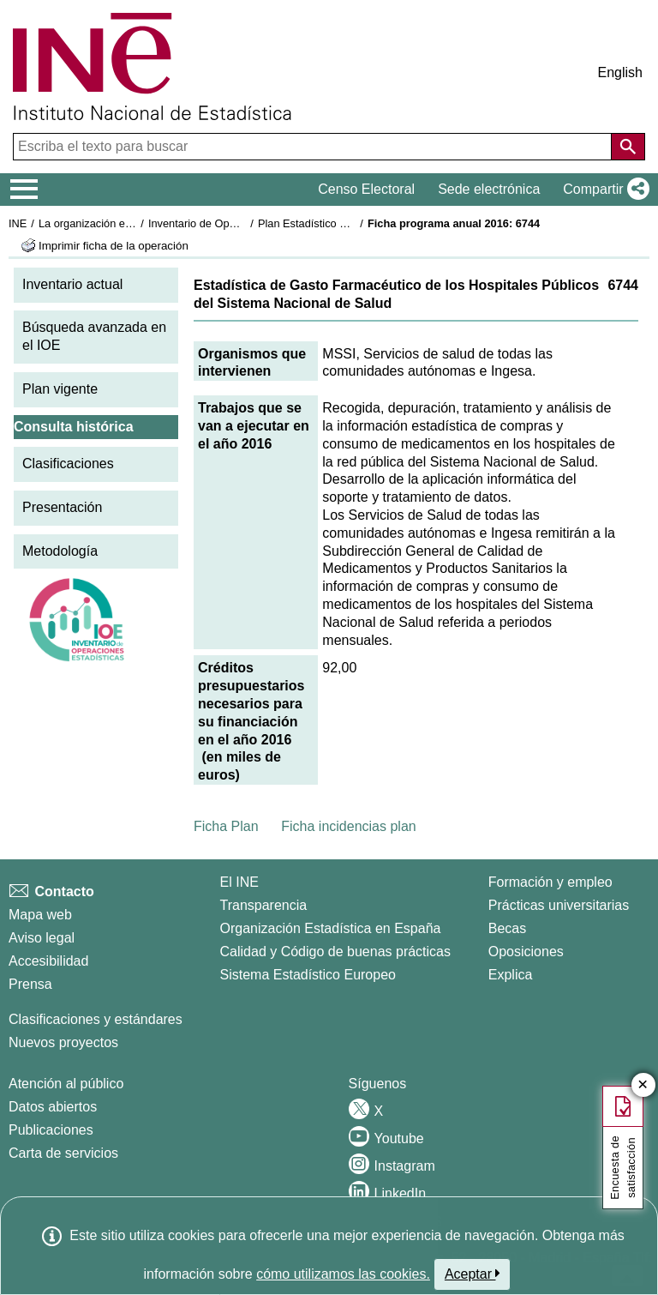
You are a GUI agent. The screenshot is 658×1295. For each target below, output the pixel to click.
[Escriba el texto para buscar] (314, 146)
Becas (507, 928)
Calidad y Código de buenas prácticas (336, 951)
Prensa (30, 984)
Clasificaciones (68, 463)
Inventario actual (72, 284)
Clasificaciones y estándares (95, 1019)
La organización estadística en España (133, 223)
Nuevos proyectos (63, 1042)
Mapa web (40, 914)
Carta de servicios (63, 1153)
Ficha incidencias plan (348, 826)
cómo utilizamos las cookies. (343, 1274)
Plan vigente (60, 389)
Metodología (60, 551)
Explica (510, 974)
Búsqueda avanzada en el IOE (94, 336)
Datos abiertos (53, 1106)
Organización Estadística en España (330, 928)
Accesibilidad (48, 961)
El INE (239, 882)
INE (18, 223)
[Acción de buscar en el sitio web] (628, 146)
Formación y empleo (550, 882)
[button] (602, 189)
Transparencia (264, 905)
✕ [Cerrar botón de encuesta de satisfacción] (643, 1085)
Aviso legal (42, 938)
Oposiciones (526, 951)
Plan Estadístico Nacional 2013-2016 (348, 223)
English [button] (620, 72)
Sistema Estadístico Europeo (308, 974)
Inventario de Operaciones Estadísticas (243, 223)
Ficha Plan (226, 826)
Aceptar (472, 1273)
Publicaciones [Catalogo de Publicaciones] (51, 1130)
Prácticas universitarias (559, 905)
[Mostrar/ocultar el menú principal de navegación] (24, 189)
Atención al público (66, 1083)
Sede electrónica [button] (489, 189)
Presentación (62, 507)
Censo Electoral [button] (366, 189)
